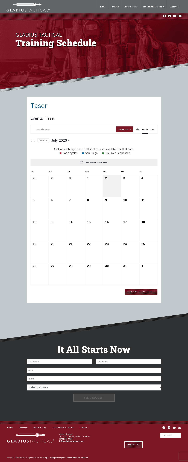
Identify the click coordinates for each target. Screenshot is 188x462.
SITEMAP (84, 458)
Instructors (131, 6)
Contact (174, 6)
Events (37, 118)
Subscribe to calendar (139, 292)
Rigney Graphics (59, 458)
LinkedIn (169, 16)
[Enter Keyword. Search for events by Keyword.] (73, 129)
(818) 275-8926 (65, 439)
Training (114, 6)
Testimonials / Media (153, 6)
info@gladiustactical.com (71, 441)
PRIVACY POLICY (73, 458)
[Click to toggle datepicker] (60, 140)
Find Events (125, 129)
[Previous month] (31, 140)
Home (102, 6)
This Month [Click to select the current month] (43, 140)
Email (180, 16)
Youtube (174, 16)
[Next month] (34, 140)
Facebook (164, 16)
